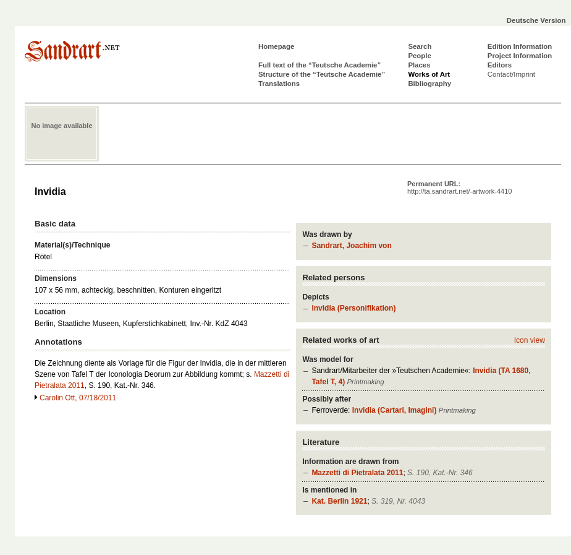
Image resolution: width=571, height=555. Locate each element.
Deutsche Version (536, 20)
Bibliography (429, 83)
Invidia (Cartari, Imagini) (394, 410)
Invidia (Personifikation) (353, 308)
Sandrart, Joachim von (351, 245)
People (419, 55)
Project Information (520, 55)
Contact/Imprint (511, 74)
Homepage (276, 46)
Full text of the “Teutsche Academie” (319, 65)
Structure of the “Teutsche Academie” (321, 74)
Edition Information (520, 46)
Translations (279, 83)
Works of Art (429, 74)
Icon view (529, 340)
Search (419, 46)
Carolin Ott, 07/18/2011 (78, 398)
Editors (500, 65)
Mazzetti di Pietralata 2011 (357, 472)
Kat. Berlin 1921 (339, 501)
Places (419, 65)
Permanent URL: (459, 187)
